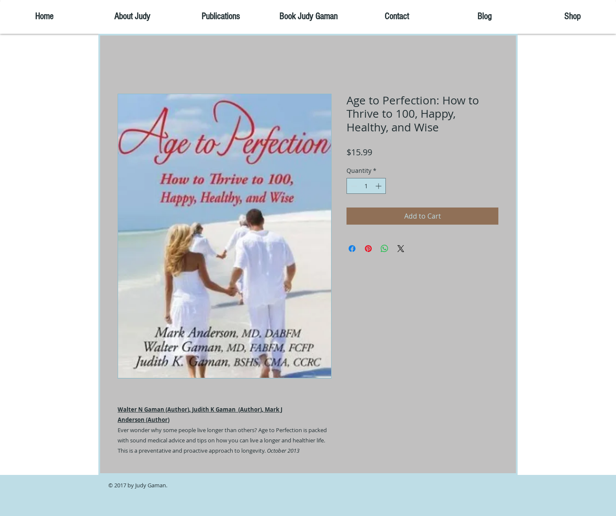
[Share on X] (401, 248)
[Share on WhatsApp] (384, 248)
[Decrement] (353, 185)
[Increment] (379, 185)
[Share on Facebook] (352, 248)
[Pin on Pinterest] (368, 248)
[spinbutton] (366, 185)
